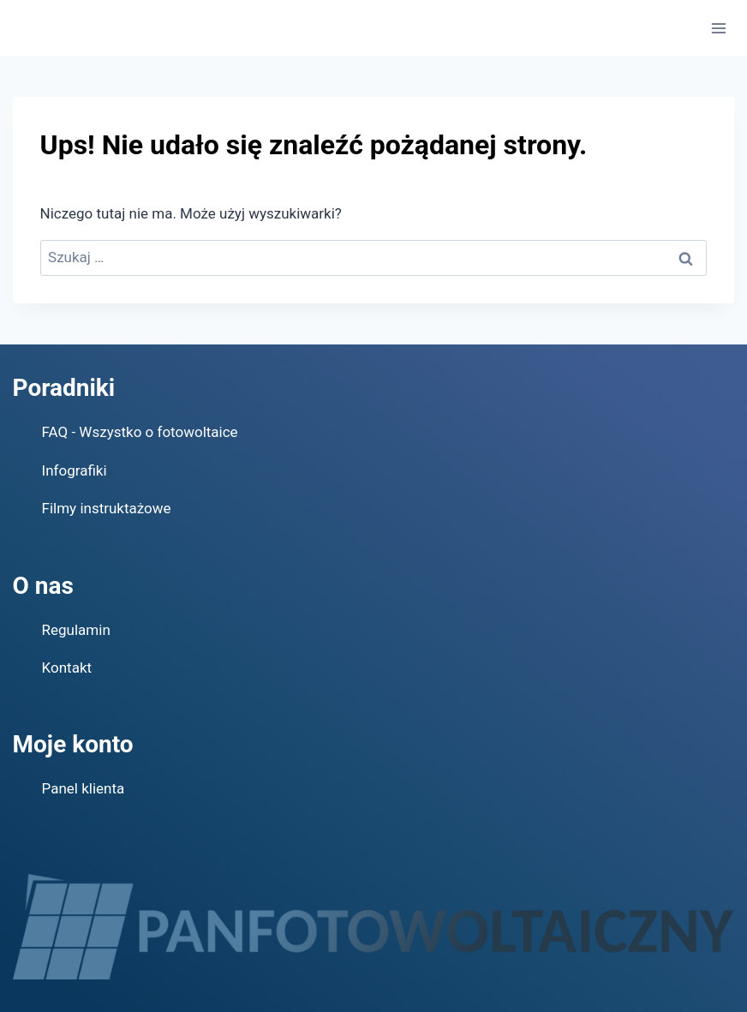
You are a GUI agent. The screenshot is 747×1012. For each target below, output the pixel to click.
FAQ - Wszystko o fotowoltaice (140, 431)
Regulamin (76, 629)
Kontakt (67, 667)
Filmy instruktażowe (106, 508)
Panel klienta (83, 788)
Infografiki (74, 470)
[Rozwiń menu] (719, 28)
